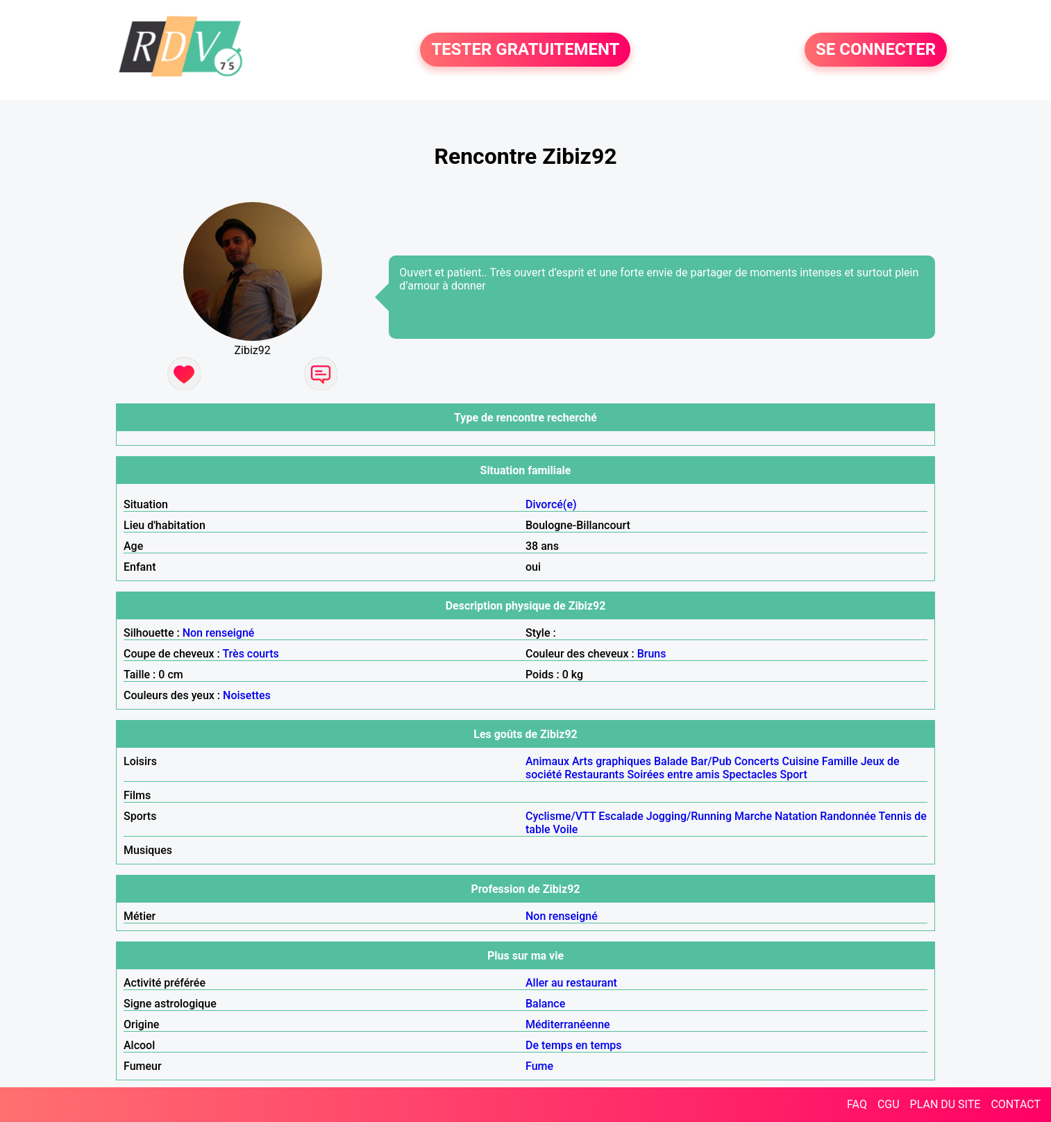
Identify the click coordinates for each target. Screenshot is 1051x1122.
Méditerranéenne (568, 1024)
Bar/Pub (711, 761)
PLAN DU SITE (945, 1104)
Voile (565, 829)
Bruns (651, 653)
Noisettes (247, 695)
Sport (793, 774)
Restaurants (594, 774)
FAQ (857, 1104)
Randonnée (848, 816)
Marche (753, 816)
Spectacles (750, 774)
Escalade (621, 816)
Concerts (757, 761)
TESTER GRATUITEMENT (525, 50)
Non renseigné (219, 632)
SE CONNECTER (876, 50)
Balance (545, 1003)
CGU (888, 1104)
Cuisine (800, 761)
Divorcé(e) (551, 504)
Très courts (250, 653)
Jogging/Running (689, 816)
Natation (796, 816)
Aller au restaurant (571, 982)
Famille (840, 761)
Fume (539, 1066)
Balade (671, 761)
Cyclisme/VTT (561, 816)
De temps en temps (574, 1045)
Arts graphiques (611, 761)
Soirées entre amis (673, 774)
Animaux (547, 761)
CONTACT (1016, 1104)
